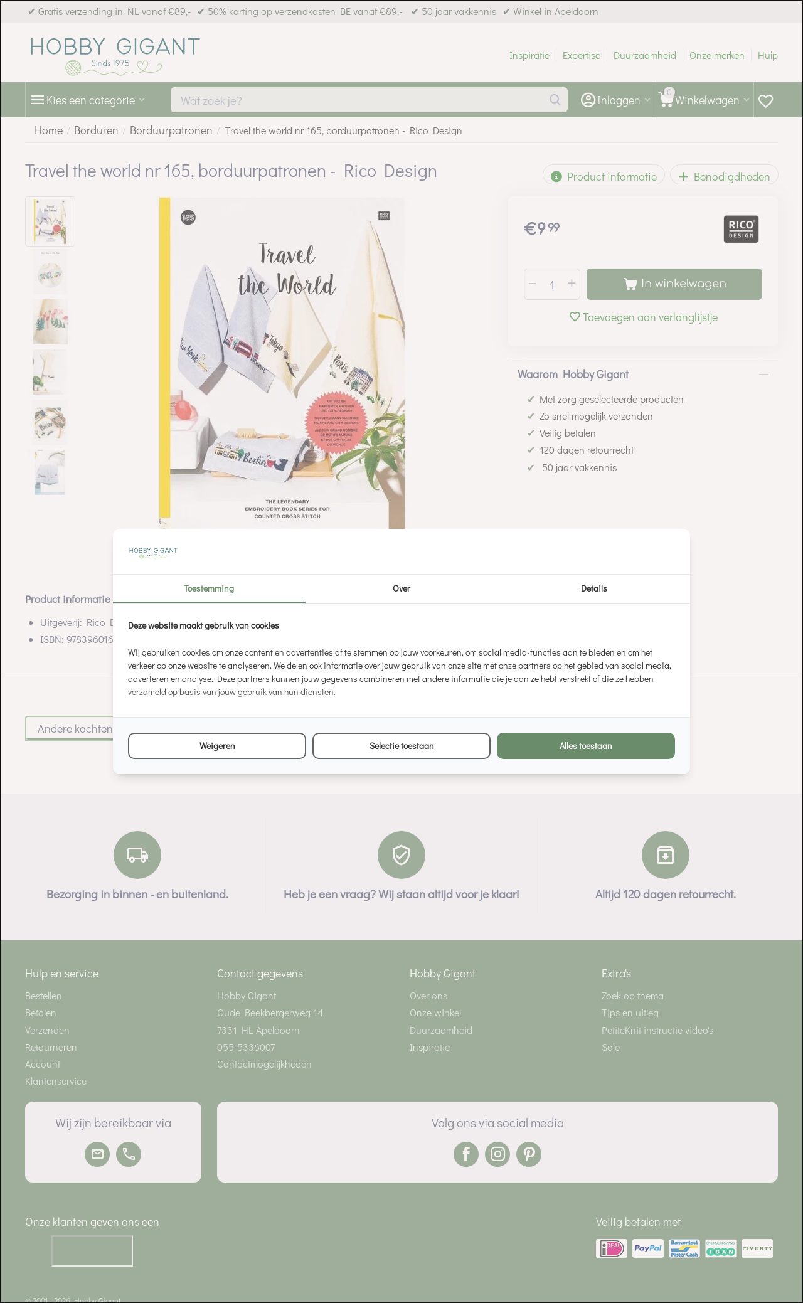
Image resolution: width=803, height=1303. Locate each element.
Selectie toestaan (402, 746)
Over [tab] (401, 588)
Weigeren (217, 746)
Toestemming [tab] (209, 588)
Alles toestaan (586, 746)
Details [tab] (594, 588)
